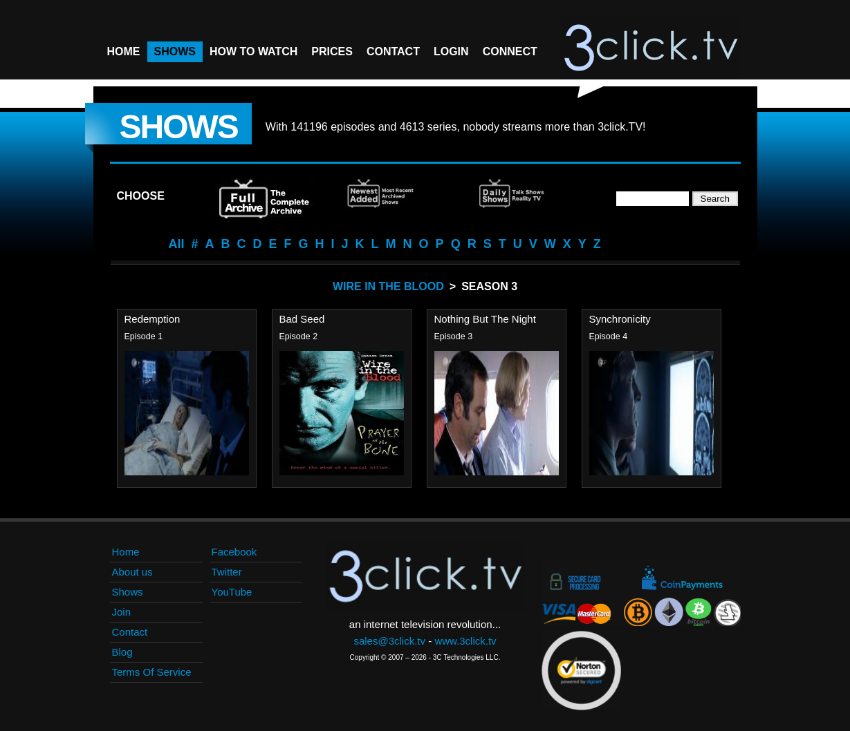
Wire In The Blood (388, 286)
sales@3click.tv (389, 641)
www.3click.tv (465, 641)
